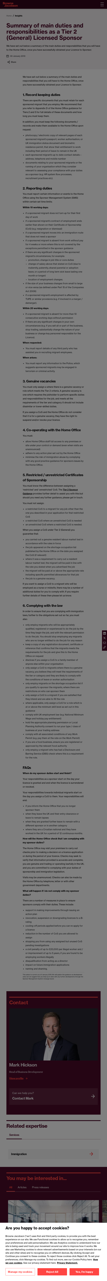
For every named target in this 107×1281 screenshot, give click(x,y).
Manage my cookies (20, 1275)
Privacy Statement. (67, 1266)
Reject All (52, 1275)
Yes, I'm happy (84, 1275)
